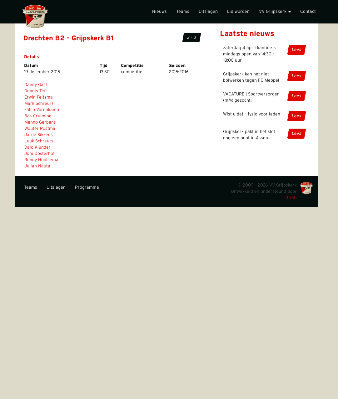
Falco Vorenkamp (41, 110)
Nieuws (159, 11)
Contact (308, 11)
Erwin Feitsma (38, 97)
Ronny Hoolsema (41, 160)
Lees (296, 50)
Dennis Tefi (35, 91)
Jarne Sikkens (38, 135)
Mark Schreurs (39, 103)
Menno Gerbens (40, 122)
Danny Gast (35, 85)
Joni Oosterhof (39, 153)
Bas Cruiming (38, 116)
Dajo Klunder (37, 147)
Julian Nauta (37, 166)
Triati (291, 198)
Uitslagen (208, 11)
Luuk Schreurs (38, 141)
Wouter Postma (39, 128)
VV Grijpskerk (275, 11)
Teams (182, 11)
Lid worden (238, 11)
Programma (87, 187)
